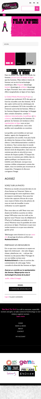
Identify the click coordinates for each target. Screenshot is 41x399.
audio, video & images (13, 278)
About (20, 329)
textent (7, 87)
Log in (7, 297)
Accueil (6, 44)
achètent (23, 87)
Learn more (20, 316)
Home (20, 323)
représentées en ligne (12, 123)
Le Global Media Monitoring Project (18, 97)
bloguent (20, 85)
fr (34, 3)
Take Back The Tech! (9, 309)
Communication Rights (20, 289)
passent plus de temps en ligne (22, 77)
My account (20, 337)
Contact (20, 331)
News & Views (20, 326)
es (37, 3)
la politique (27, 116)
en (30, 3)
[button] (4, 15)
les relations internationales (18, 114)
